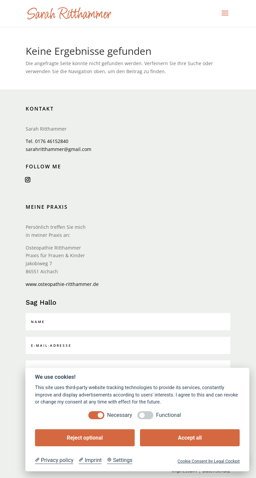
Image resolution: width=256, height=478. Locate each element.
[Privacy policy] (54, 460)
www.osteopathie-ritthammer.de (62, 284)
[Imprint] (90, 460)
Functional (168, 415)
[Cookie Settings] (119, 460)
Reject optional (85, 438)
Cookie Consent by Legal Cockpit (208, 461)
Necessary (119, 415)
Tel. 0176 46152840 (47, 141)
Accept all (190, 438)
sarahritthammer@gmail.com (58, 149)
